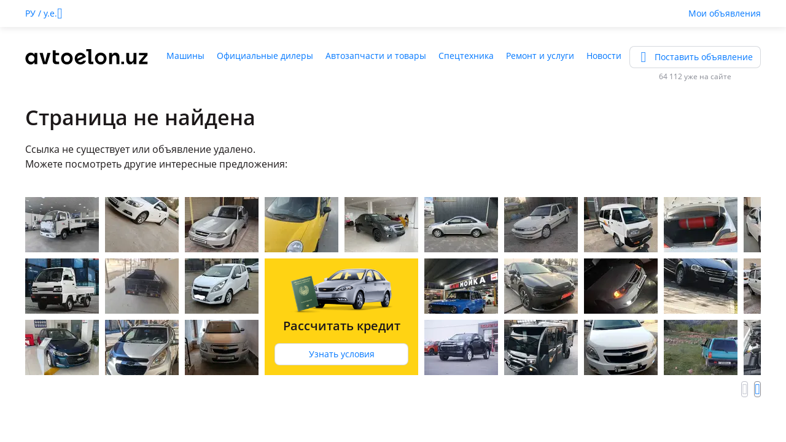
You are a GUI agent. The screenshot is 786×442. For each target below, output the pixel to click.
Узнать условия (342, 354)
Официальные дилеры (265, 55)
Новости (603, 55)
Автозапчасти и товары (375, 55)
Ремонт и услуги (540, 55)
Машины (185, 55)
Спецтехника (466, 55)
